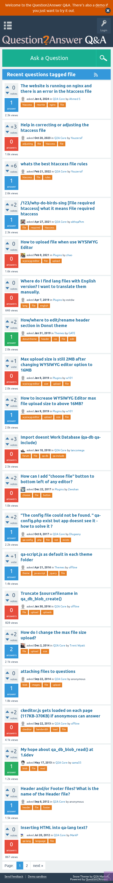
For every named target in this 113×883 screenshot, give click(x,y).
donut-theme (29, 339)
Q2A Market (100, 876)
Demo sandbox (37, 876)
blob (24, 684)
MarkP (74, 835)
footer (46, 807)
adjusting (27, 143)
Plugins (57, 255)
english (44, 305)
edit (72, 339)
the (39, 143)
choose (26, 495)
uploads (47, 612)
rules (47, 177)
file (62, 104)
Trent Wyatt (77, 645)
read (42, 768)
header (45, 339)
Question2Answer (97, 879)
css (55, 339)
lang (24, 305)
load (55, 729)
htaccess (27, 104)
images (36, 684)
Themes (59, 333)
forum (25, 455)
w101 (69, 378)
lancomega (77, 450)
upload (56, 261)
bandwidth (42, 729)
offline (73, 567)
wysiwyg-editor (30, 261)
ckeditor (27, 729)
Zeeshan (73, 489)
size (46, 383)
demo (100, 5)
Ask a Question (49, 58)
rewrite (41, 104)
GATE (72, 333)
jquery (53, 573)
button (46, 495)
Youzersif (77, 138)
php (39, 540)
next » (38, 865)
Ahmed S (74, 99)
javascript (39, 573)
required (35, 227)
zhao (69, 255)
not (56, 540)
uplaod (56, 684)
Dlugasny (75, 534)
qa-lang (26, 841)
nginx (53, 104)
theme (26, 573)
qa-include (58, 455)
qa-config (27, 540)
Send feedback (14, 876)
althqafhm (77, 221)
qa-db (45, 455)
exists (66, 540)
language (40, 841)
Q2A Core (59, 99)
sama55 (76, 762)
